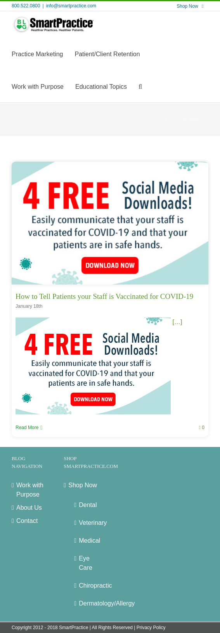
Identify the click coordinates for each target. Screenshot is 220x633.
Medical (87, 540)
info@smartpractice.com (71, 6)
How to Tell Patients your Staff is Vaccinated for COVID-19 (104, 296)
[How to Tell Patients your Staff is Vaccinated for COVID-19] (110, 223)
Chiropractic (87, 585)
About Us (29, 507)
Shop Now (82, 485)
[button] (140, 86)
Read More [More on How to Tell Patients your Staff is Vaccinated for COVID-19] (27, 427)
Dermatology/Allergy (87, 603)
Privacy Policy (151, 627)
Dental (87, 505)
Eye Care (85, 563)
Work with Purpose (29, 490)
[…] (99, 322)
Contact (27, 520)
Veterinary (87, 522)
